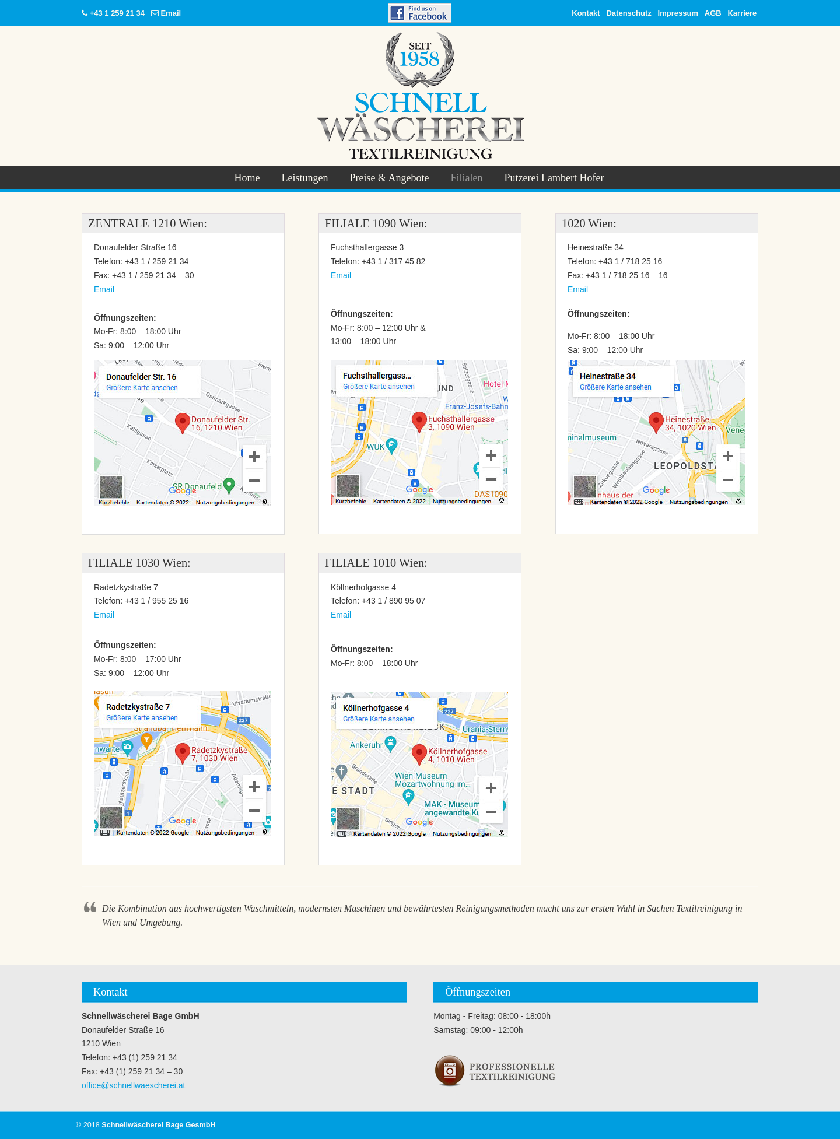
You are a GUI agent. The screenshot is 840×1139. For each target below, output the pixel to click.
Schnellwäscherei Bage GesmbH (420, 95)
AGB (713, 13)
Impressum (678, 13)
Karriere (742, 13)
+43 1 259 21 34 (117, 13)
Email (170, 13)
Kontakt (586, 13)
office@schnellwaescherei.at (133, 1085)
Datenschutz (628, 13)
